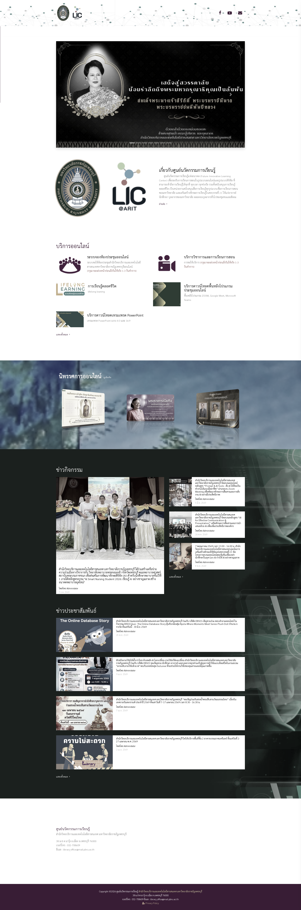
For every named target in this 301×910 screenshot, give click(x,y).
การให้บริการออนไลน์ (149, 31)
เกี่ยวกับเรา (119, 31)
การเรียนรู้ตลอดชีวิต (102, 286)
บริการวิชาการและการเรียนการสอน (209, 257)
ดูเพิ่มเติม (107, 377)
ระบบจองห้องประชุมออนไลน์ (108, 257)
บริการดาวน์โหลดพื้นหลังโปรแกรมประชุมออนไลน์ (208, 288)
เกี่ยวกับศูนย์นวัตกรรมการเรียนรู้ (187, 170)
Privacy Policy (150, 903)
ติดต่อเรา (199, 31)
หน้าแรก (98, 31)
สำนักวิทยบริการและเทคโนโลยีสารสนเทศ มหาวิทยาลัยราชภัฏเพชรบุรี (170, 891)
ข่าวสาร (176, 31)
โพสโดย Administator (68, 588)
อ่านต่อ (163, 203)
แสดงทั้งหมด (63, 334)
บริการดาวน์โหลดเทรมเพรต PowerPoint (115, 315)
